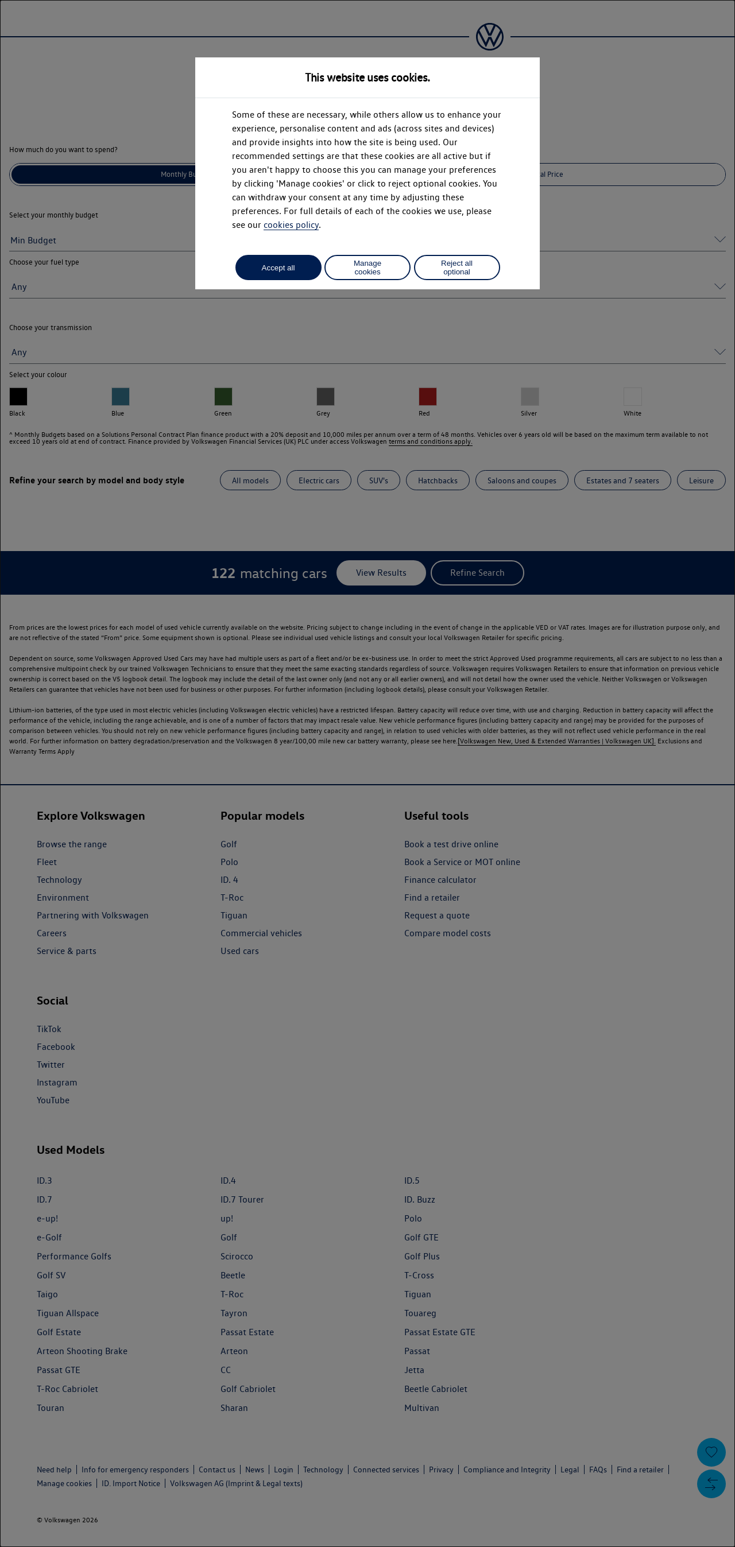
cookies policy (291, 224)
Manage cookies (367, 267)
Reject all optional (457, 267)
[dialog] (367, 773)
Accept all (278, 267)
